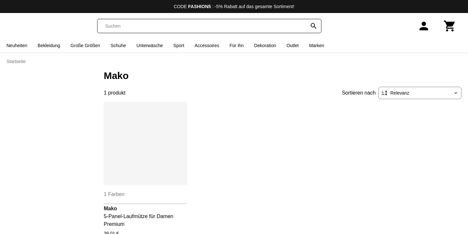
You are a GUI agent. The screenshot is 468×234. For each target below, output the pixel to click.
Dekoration (265, 45)
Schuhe (118, 45)
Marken (316, 45)
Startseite (16, 61)
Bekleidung (49, 45)
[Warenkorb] (449, 26)
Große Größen (85, 45)
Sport (178, 45)
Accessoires (207, 45)
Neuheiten (16, 45)
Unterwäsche (149, 45)
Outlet (293, 45)
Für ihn (236, 45)
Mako (110, 208)
